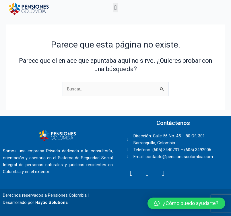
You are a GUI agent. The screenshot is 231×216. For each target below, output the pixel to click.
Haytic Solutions (51, 202)
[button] (115, 7)
